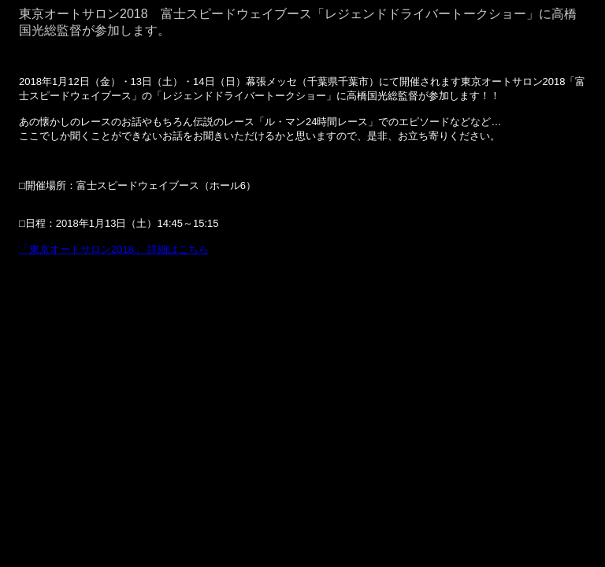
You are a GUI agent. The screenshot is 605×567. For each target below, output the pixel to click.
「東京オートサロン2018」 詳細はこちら (114, 249)
